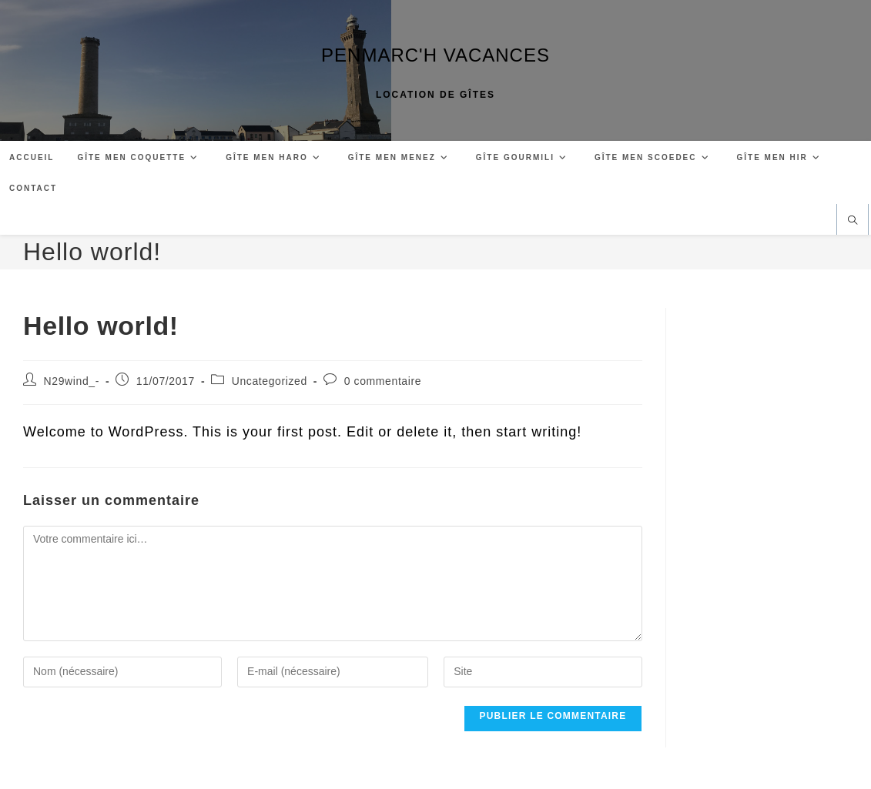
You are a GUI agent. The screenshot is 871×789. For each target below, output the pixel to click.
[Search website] (852, 221)
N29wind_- (71, 381)
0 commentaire (382, 381)
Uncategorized (269, 381)
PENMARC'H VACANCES (435, 55)
